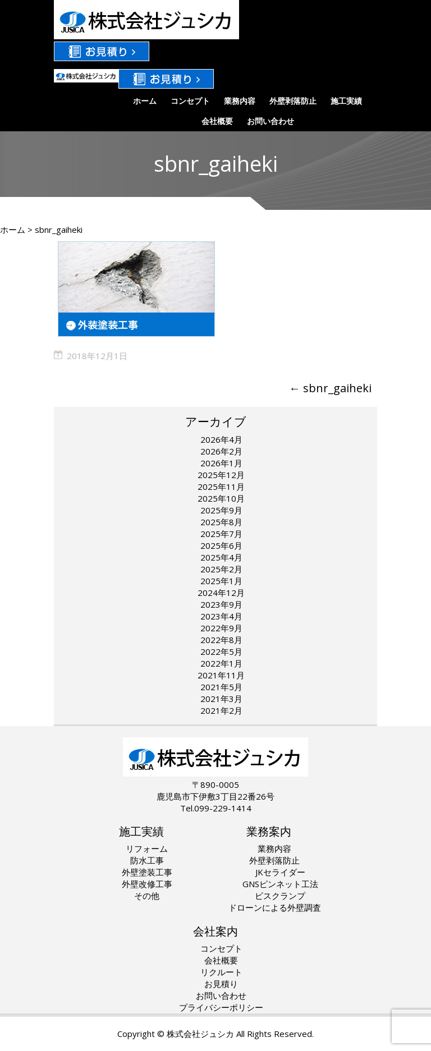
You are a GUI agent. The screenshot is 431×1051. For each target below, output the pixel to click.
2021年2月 (221, 710)
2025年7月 (221, 533)
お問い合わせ (270, 121)
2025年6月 (221, 545)
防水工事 (147, 860)
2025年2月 (221, 569)
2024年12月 (221, 592)
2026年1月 (221, 463)
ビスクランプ (280, 895)
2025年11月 (221, 486)
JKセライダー (280, 872)
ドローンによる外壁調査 (274, 907)
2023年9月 (221, 604)
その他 (146, 895)
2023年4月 (221, 616)
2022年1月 (221, 663)
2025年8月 (221, 521)
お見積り (221, 983)
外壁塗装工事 (147, 872)
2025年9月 (221, 510)
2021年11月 (221, 675)
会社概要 (217, 121)
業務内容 (239, 100)
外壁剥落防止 (293, 100)
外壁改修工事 (147, 883)
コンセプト (190, 100)
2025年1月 (221, 580)
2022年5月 (221, 651)
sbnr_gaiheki (330, 388)
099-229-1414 (222, 808)
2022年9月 (221, 628)
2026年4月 (221, 439)
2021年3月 (221, 698)
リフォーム (147, 848)
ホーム (145, 100)
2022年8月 (221, 639)
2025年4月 (221, 557)
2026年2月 (221, 451)
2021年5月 (221, 686)
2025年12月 (221, 474)
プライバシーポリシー (221, 1007)
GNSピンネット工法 (280, 883)
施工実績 (346, 100)
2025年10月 (221, 498)
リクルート (221, 971)
